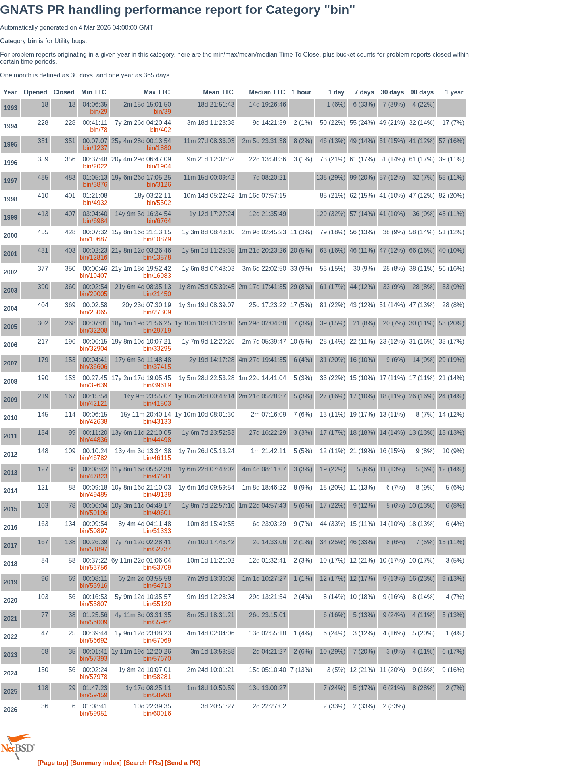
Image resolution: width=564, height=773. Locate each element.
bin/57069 (157, 640)
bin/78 (98, 129)
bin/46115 (157, 458)
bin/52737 (157, 549)
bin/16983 (157, 275)
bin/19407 (93, 275)
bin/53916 (93, 585)
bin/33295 (157, 348)
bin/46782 (93, 458)
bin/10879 (157, 239)
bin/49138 (157, 494)
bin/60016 (157, 713)
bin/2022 (95, 166)
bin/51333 (157, 531)
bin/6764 (159, 221)
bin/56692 (93, 640)
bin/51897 (93, 549)
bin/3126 (159, 184)
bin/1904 (159, 166)
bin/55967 (157, 622)
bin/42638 (93, 421)
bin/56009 (93, 622)
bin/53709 (157, 567)
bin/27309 (157, 312)
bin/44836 (93, 439)
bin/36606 (93, 367)
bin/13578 (157, 257)
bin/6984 (95, 221)
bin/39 (162, 111)
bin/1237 (95, 148)
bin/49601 (157, 512)
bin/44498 (157, 439)
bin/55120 (157, 604)
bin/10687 (93, 239)
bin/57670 (157, 658)
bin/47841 (157, 476)
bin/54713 (157, 585)
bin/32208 (93, 330)
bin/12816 (93, 257)
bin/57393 (93, 658)
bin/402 (160, 129)
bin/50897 (93, 531)
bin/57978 (93, 677)
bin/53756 (93, 567)
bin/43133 (157, 421)
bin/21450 (157, 294)
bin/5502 (159, 202)
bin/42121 (93, 403)
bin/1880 (159, 148)
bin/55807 (93, 604)
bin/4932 (95, 202)
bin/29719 (157, 330)
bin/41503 (157, 403)
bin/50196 (93, 512)
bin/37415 (157, 367)
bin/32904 (93, 348)
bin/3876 (95, 184)
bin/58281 (157, 677)
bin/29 (98, 111)
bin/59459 (93, 695)
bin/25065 (93, 312)
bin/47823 (93, 476)
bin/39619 (157, 385)
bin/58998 (157, 695)
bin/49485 (93, 494)
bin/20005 (93, 294)
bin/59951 (93, 713)
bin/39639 (93, 385)
